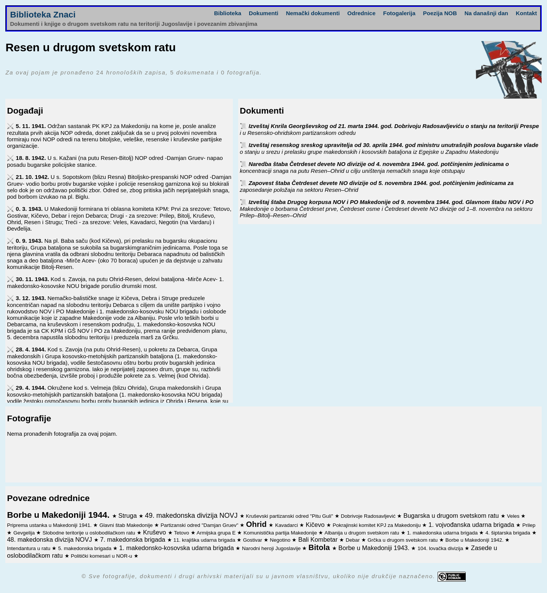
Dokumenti (263, 13)
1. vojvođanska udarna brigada (472, 524)
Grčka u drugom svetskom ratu (403, 540)
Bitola (320, 547)
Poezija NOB (440, 13)
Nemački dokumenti (313, 13)
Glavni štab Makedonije (127, 525)
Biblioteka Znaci (43, 14)
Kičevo (316, 524)
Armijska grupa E (217, 533)
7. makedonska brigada (133, 539)
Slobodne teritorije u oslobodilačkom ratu (90, 533)
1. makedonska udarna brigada (443, 533)
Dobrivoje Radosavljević (369, 516)
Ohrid (257, 524)
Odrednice (361, 13)
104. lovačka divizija (441, 548)
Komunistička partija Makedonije (280, 533)
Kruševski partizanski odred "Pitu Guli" (290, 516)
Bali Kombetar (318, 539)
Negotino (281, 540)
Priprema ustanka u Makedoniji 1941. (50, 525)
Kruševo (155, 532)
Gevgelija (24, 533)
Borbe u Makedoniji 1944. (59, 515)
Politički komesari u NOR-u (102, 556)
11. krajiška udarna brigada (205, 540)
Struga (128, 515)
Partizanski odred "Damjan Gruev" (200, 525)
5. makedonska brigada (85, 548)
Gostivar (253, 540)
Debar (353, 540)
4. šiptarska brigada (508, 533)
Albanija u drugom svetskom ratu (362, 533)
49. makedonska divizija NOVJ (192, 515)
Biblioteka (227, 13)
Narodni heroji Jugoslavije (272, 548)
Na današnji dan (486, 13)
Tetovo (182, 533)
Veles (514, 516)
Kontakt (526, 13)
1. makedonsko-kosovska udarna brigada (177, 547)
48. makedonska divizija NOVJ (50, 539)
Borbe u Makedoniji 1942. (475, 540)
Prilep (529, 525)
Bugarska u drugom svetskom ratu (452, 515)
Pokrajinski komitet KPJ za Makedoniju (377, 525)
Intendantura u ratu (29, 548)
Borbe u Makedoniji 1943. (374, 547)
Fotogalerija (399, 13)
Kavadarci (287, 525)
